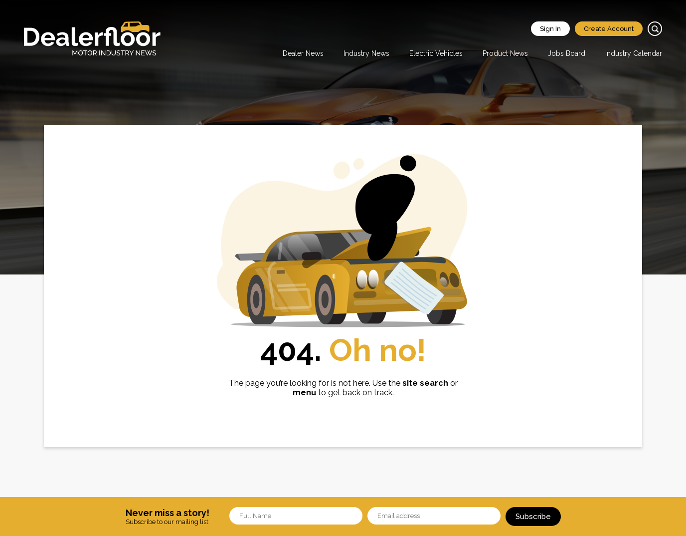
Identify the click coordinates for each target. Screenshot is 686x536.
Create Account (609, 28)
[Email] (434, 516)
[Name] (295, 516)
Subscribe (533, 516)
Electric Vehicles (436, 53)
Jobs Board (566, 53)
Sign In (550, 28)
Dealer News (303, 53)
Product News (505, 53)
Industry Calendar (633, 53)
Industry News (366, 53)
